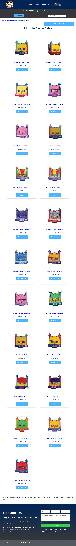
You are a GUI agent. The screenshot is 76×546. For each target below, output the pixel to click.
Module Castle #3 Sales (21, 355)
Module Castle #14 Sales (54, 146)
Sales (37, 4)
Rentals (30, 4)
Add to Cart (22, 70)
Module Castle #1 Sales (21, 62)
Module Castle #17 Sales (21, 229)
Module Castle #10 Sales (54, 62)
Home (4, 20)
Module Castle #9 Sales (22, 480)
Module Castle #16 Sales (54, 188)
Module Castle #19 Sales (21, 271)
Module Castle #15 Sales (21, 188)
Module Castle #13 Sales (21, 146)
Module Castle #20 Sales (21, 313)
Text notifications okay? (50, 522)
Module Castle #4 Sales (54, 355)
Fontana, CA (19, 497)
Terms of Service (62, 531)
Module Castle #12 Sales (54, 104)
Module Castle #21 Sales (54, 313)
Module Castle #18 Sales (54, 229)
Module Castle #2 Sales (54, 271)
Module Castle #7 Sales (22, 438)
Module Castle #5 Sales (21, 397)
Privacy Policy (8, 532)
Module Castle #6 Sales (54, 397)
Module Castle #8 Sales (54, 438)
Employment (46, 4)
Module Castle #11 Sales (22, 104)
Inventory (10, 20)
